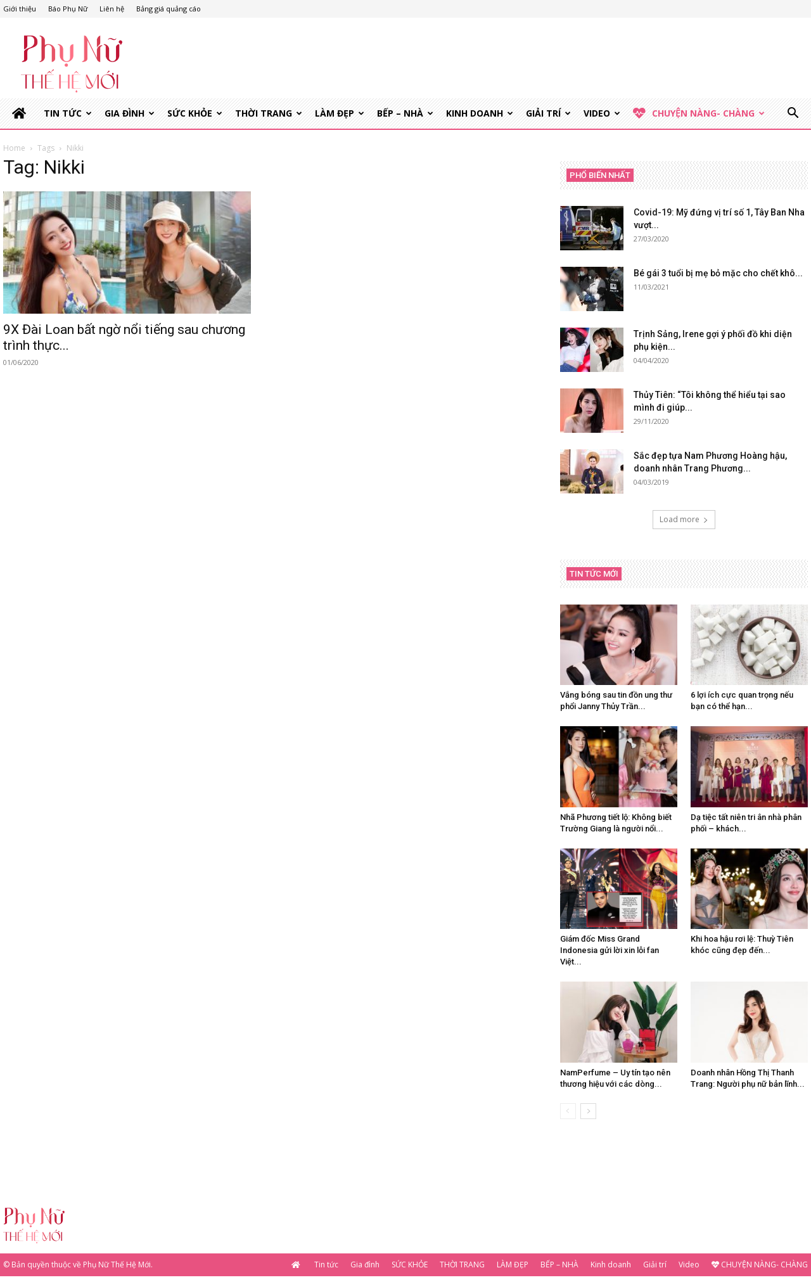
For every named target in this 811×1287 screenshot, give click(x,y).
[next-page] (588, 1112)
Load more (684, 520)
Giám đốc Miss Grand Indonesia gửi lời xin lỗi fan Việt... (609, 951)
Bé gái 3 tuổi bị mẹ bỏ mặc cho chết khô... (718, 274)
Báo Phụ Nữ (67, 8)
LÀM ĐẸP (339, 113)
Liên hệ (111, 8)
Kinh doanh (479, 113)
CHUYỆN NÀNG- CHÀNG (699, 113)
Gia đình (130, 113)
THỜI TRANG (268, 113)
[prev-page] (568, 1112)
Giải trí (548, 113)
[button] (792, 114)
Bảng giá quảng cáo (168, 8)
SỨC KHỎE (194, 113)
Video (602, 113)
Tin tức (68, 113)
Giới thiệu (19, 8)
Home (14, 149)
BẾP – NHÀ (405, 113)
